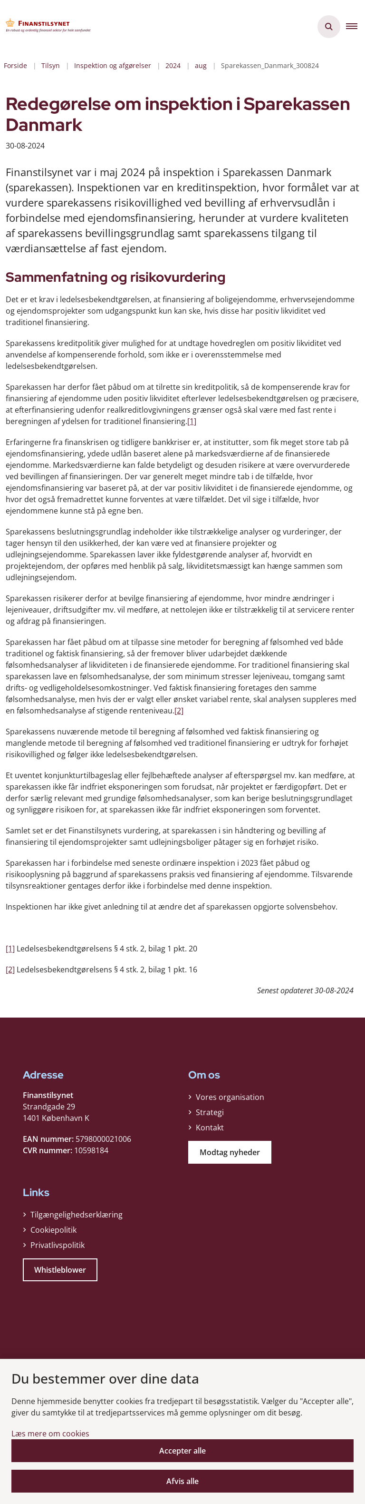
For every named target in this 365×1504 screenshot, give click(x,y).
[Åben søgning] (328, 26)
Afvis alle (182, 1481)
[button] (355, 27)
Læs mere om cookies (50, 1433)
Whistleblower (60, 1270)
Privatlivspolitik (57, 1245)
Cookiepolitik (53, 1230)
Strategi (210, 1112)
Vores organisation (230, 1097)
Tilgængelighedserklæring (76, 1214)
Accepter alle (182, 1450)
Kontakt (210, 1127)
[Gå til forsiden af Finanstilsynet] (45, 26)
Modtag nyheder (230, 1152)
